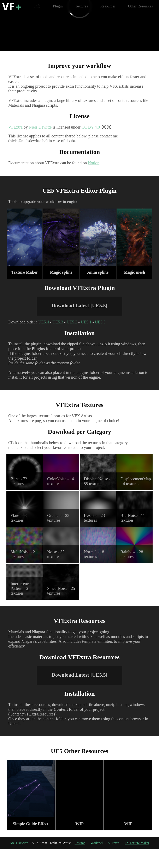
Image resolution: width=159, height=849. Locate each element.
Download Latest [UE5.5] (79, 305)
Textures (81, 6)
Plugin (58, 6)
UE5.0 (100, 322)
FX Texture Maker (137, 843)
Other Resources (140, 6)
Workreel (96, 843)
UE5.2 (72, 322)
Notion (94, 163)
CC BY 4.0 (96, 127)
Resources (108, 6)
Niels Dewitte (40, 127)
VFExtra (15, 127)
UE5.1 (86, 322)
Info (37, 6)
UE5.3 (57, 322)
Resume (80, 843)
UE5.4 (43, 322)
